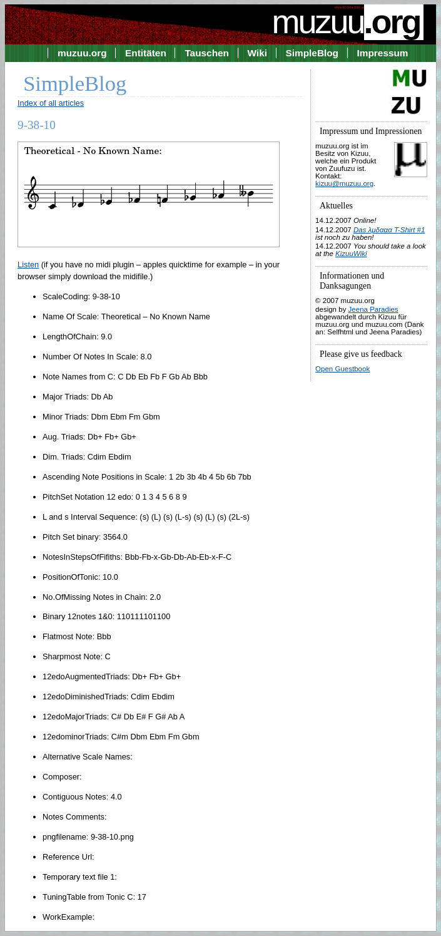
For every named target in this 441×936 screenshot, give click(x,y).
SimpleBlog (312, 53)
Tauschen (207, 53)
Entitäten (145, 53)
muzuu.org (82, 53)
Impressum (382, 53)
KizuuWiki (351, 253)
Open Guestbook (342, 369)
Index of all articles (51, 103)
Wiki (257, 53)
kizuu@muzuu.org (344, 183)
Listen (28, 264)
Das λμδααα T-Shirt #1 (389, 230)
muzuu (347, 21)
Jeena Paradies (373, 309)
